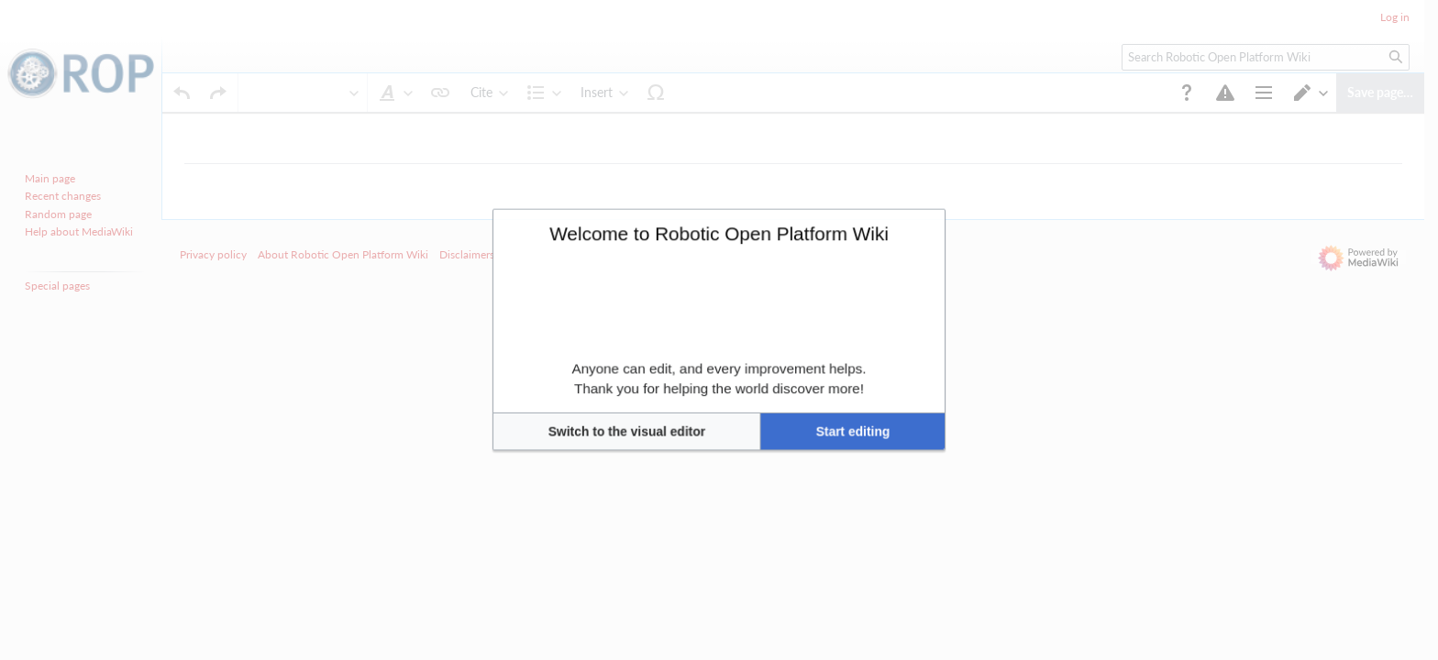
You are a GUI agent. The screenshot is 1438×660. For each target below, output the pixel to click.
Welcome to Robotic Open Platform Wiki (719, 274)
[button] (666, 389)
